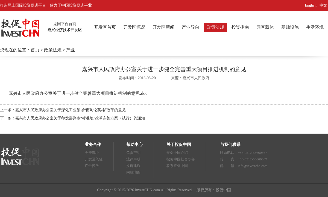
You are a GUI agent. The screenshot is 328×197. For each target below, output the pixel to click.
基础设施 (290, 27)
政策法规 (215, 27)
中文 (324, 5)
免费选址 (92, 153)
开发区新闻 (163, 27)
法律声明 (133, 159)
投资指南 (240, 27)
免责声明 (133, 153)
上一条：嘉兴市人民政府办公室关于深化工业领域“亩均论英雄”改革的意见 (63, 110)
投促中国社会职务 (180, 159)
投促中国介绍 (177, 153)
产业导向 (190, 27)
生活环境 (315, 27)
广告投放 (92, 166)
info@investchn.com (252, 166)
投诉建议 (133, 166)
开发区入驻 (93, 159)
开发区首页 (105, 27)
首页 (35, 50)
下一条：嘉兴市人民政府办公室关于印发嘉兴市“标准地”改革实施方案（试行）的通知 (72, 118)
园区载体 (265, 27)
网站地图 (133, 172)
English (311, 5)
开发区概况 (134, 27)
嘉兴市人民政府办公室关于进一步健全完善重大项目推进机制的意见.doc (78, 93)
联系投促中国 (177, 166)
